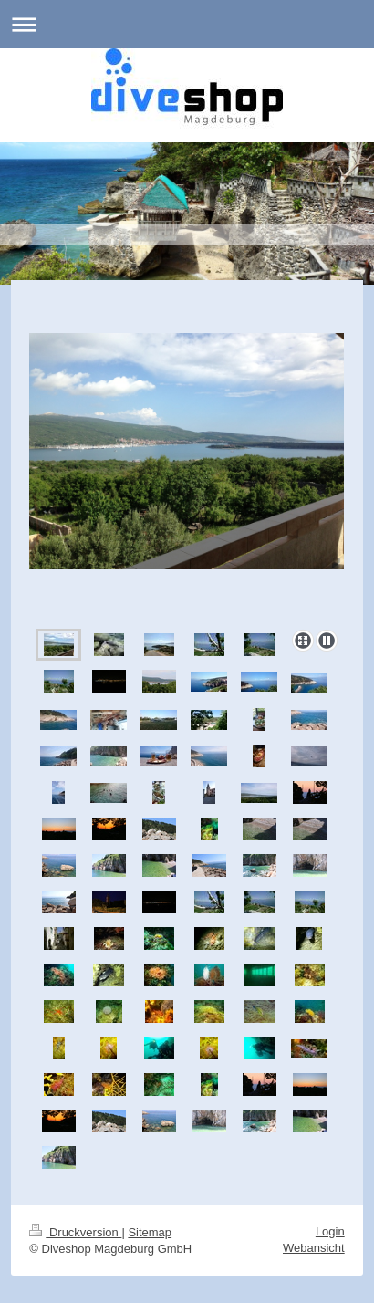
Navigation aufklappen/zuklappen (187, 24)
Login (330, 1231)
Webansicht (314, 1248)
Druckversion (75, 1232)
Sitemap (149, 1232)
